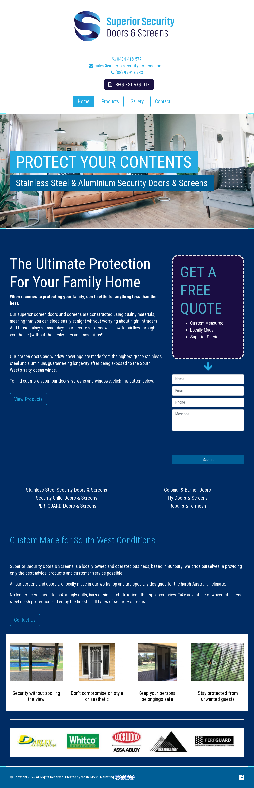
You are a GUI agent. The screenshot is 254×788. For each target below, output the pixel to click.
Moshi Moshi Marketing (97, 777)
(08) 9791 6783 (127, 72)
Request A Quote (129, 84)
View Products (28, 399)
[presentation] (210, 445)
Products (110, 101)
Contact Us (25, 620)
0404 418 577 (127, 59)
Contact (162, 101)
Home (84, 101)
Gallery (137, 101)
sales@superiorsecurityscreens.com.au (128, 65)
